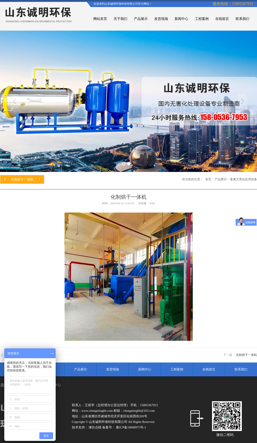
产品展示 (221, 179)
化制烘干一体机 (246, 354)
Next (242, 101)
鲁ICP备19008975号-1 (131, 427)
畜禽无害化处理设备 (243, 179)
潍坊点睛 (95, 427)
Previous (14, 101)
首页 (208, 179)
